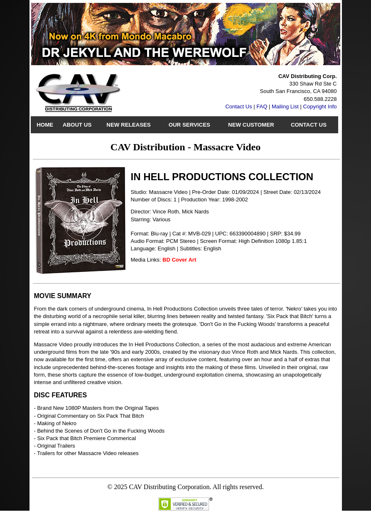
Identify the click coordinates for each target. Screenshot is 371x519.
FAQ (261, 106)
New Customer (251, 125)
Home (45, 125)
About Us (77, 125)
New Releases (128, 125)
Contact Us (238, 106)
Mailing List (285, 106)
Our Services (189, 125)
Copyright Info (320, 106)
